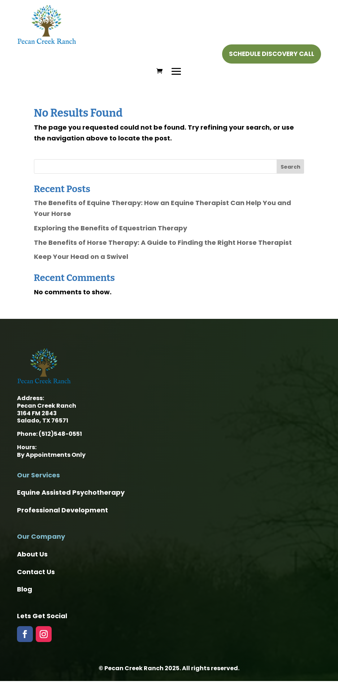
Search (290, 166)
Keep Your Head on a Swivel (81, 256)
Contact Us (36, 571)
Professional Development (62, 510)
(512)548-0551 (60, 434)
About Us (32, 554)
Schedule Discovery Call (271, 53)
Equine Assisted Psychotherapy (71, 492)
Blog (24, 589)
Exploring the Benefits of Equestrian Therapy (110, 228)
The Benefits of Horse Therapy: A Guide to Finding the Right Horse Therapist (163, 242)
